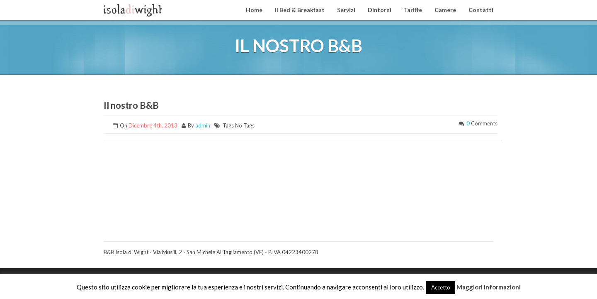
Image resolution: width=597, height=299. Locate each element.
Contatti (480, 9)
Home (254, 9)
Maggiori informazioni (488, 287)
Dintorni (379, 9)
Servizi (346, 9)
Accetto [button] (440, 287)
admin (202, 125)
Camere (445, 9)
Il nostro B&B (131, 105)
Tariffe (413, 9)
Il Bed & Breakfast (300, 9)
